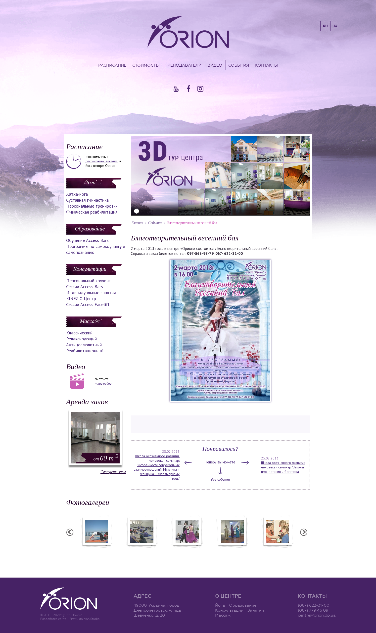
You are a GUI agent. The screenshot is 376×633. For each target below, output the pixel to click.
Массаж (89, 321)
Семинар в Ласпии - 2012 (96, 551)
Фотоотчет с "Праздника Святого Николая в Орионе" (187, 553)
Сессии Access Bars (84, 286)
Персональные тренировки (92, 206)
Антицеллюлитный (84, 345)
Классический (79, 333)
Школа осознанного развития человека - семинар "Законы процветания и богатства (283, 467)
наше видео (103, 383)
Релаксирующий (81, 339)
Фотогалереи (87, 502)
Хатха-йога (77, 194)
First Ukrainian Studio (84, 619)
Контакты (266, 65)
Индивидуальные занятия (91, 292)
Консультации (89, 269)
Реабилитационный (84, 351)
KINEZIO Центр (81, 298)
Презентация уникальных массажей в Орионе (232, 553)
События (238, 65)
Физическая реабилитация (92, 212)
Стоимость (145, 65)
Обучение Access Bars (87, 240)
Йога (89, 182)
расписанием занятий (102, 161)
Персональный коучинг (88, 280)
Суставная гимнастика (87, 200)
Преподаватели (183, 65)
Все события (220, 479)
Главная (137, 223)
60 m (106, 458)
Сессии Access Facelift (87, 304)
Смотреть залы (113, 471)
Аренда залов (87, 402)
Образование (90, 229)
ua (335, 26)
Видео (214, 65)
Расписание (112, 65)
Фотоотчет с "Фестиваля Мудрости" (141, 553)
